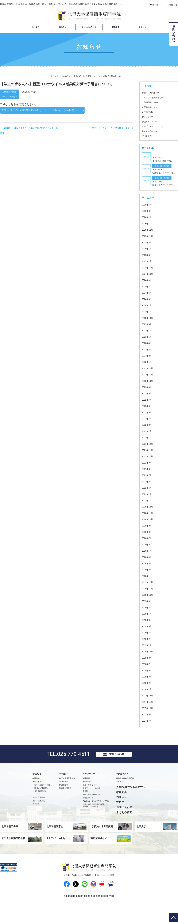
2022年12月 (148, 380)
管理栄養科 (63, 795)
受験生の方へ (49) (152, 131)
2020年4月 (147, 569)
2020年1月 (147, 588)
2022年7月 (147, 412)
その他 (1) (150, 111)
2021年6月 (147, 494)
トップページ (56, 76)
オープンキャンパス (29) (156, 126)
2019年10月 (148, 607)
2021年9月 (147, 475)
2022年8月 (147, 405)
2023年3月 (147, 361)
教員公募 (173, 5)
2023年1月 (147, 374)
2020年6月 (147, 557)
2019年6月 (147, 632)
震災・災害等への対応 (43, 798)
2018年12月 (148, 663)
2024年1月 (147, 324)
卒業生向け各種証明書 (125, 792)
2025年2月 (147, 273)
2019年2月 (147, 651)
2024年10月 (148, 286)
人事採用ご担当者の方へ (131, 800)
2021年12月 (148, 456)
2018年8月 (147, 670)
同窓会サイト (121, 795)
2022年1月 (147, 450)
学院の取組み (37, 795)
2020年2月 (147, 582)
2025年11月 (148, 248)
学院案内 (36, 792)
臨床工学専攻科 (65, 802)
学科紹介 (62, 27)
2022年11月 (148, 387)
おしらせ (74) (150, 116)
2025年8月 (147, 254)
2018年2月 (147, 695)
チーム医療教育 (38, 811)
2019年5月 (147, 638)
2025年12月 (148, 242)
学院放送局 (87, 795)
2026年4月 (147, 217)
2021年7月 (147, 487)
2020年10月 (148, 531)
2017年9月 (147, 726)
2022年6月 (147, 418)
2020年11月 (148, 525)
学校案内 (35, 27)
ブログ (120, 815)
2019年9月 (147, 613)
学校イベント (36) (152, 121)
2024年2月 (147, 317)
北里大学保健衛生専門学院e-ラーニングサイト (93, 819)
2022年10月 (148, 393)
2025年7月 (147, 261)
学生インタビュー (90, 798)
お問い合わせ (116, 767)
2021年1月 (147, 512)
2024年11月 (148, 280)
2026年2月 (147, 229)
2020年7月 (147, 550)
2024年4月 (147, 305)
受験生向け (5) (152, 107)
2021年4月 (147, 500)
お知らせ (66, 76)
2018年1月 (147, 701)
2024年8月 (147, 299)
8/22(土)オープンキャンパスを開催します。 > (109, 134)
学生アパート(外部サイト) (93, 808)
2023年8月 (147, 336)
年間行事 (86, 792)
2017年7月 (147, 733)
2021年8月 (147, 481)
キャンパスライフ (89, 27)
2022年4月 (147, 431)
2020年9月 (147, 538)
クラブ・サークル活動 (91, 802)
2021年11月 (148, 462)
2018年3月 (147, 689)
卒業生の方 (156, 5)
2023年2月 (147, 368)
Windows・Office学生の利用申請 (96, 814)
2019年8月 (147, 620)
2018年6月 (147, 682)
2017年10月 (148, 720)
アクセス (142, 27)
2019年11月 (148, 601)
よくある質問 (124, 825)
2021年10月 (148, 468)
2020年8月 (147, 544)
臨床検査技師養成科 (67, 792)
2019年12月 (148, 594)
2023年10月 (148, 330)
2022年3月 (147, 437)
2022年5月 (147, 424)
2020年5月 (147, 563)
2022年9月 (147, 399)
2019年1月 (147, 657)
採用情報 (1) (149, 135)
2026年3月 (147, 223)
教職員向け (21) (153, 102)
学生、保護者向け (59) (157, 97)
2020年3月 (147, 575)
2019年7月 (147, 626)
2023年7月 (147, 342)
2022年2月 (147, 443)
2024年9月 (147, 292)
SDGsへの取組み (41, 802)
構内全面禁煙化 (40, 805)
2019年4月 (147, 645)
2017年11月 (148, 714)
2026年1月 (147, 236)
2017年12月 (148, 708)
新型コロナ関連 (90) (154, 92)
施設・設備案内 (38, 814)
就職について (88, 811)
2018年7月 (147, 676)
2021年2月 (147, 506)
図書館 (85, 805)
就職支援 (115, 27)
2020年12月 (148, 519)
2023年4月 (147, 355)
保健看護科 (63, 798)
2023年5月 (147, 349)
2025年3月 (147, 267)
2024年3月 (147, 311)
